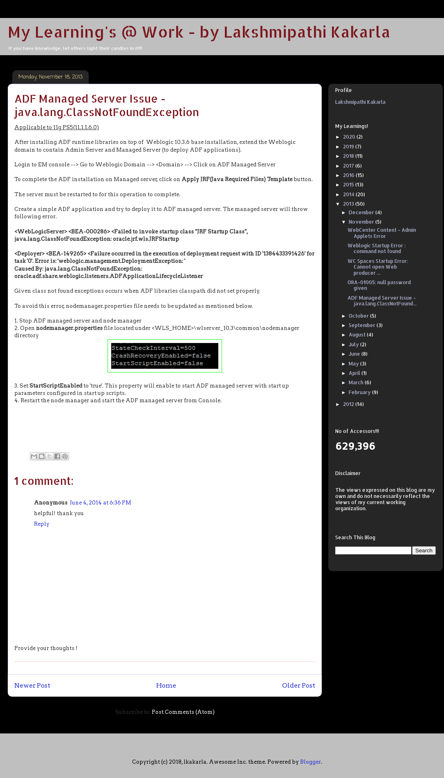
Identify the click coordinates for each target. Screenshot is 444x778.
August (358, 335)
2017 (349, 166)
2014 (349, 194)
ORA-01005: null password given (379, 285)
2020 (350, 137)
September (363, 325)
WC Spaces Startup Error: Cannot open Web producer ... (378, 267)
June (355, 354)
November (362, 222)
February (360, 392)
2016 (349, 175)
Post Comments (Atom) (183, 712)
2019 (349, 146)
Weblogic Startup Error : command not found (377, 248)
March (357, 382)
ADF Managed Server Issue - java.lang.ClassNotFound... (382, 301)
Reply (41, 524)
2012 (349, 404)
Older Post (298, 685)
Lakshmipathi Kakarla (360, 102)
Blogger (310, 762)
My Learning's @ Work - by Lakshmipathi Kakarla (199, 31)
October (359, 316)
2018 (349, 156)
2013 (349, 204)
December (362, 212)
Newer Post (32, 685)
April (355, 373)
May (354, 364)
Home (166, 685)
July (354, 344)
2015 (349, 185)
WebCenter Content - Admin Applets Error (382, 233)
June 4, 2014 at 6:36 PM (100, 503)
